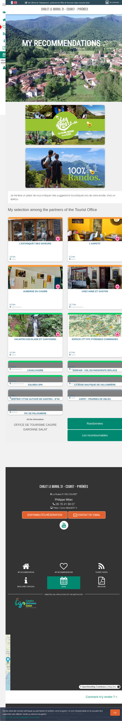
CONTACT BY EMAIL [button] (88, 515)
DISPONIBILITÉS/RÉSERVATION (46, 515)
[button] (38, 241)
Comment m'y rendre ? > (101, 697)
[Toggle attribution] (118, 687)
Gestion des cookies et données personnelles (21, 717)
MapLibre (112, 687)
